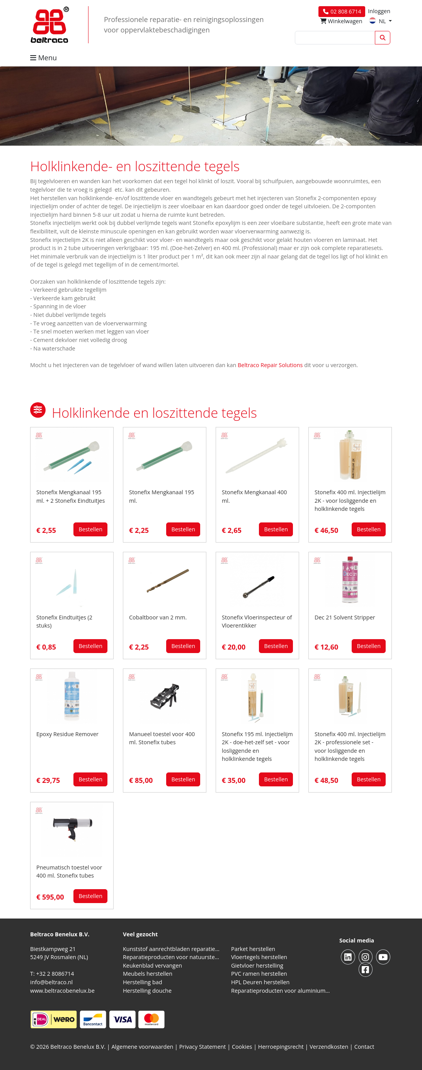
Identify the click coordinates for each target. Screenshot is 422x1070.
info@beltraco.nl (51, 982)
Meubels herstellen (147, 973)
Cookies (242, 1046)
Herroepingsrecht (281, 1046)
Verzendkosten (329, 1046)
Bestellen (90, 529)
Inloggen (379, 11)
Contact (364, 1046)
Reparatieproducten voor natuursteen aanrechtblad (172, 957)
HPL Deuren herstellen (260, 982)
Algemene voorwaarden (143, 1046)
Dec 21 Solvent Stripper (345, 617)
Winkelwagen (341, 21)
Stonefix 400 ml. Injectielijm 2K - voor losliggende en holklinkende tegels (350, 500)
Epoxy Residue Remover (67, 734)
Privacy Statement (202, 1046)
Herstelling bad (142, 982)
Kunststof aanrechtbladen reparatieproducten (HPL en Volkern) (172, 949)
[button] (38, 410)
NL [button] (378, 21)
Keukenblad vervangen (152, 965)
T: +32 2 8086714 (52, 973)
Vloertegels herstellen (259, 957)
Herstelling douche (147, 990)
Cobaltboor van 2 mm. (158, 617)
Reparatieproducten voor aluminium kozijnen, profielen (280, 990)
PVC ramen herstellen (259, 973)
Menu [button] (43, 57)
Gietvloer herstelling (257, 965)
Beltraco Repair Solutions (271, 365)
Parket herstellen (253, 949)
